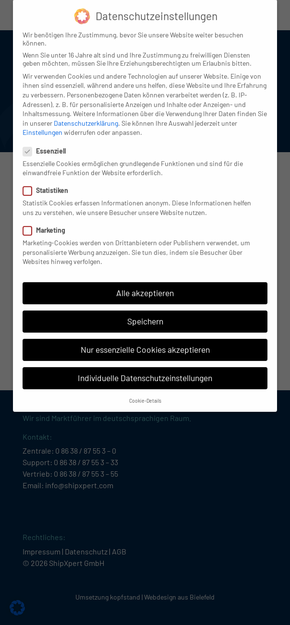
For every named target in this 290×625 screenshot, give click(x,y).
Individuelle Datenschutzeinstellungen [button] (145, 370)
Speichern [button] (145, 313)
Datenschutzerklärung (86, 115)
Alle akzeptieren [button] (145, 285)
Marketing (47, 222)
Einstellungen (42, 124)
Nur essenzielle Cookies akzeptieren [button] (145, 342)
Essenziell (47, 143)
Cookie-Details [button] (145, 392)
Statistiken (48, 183)
